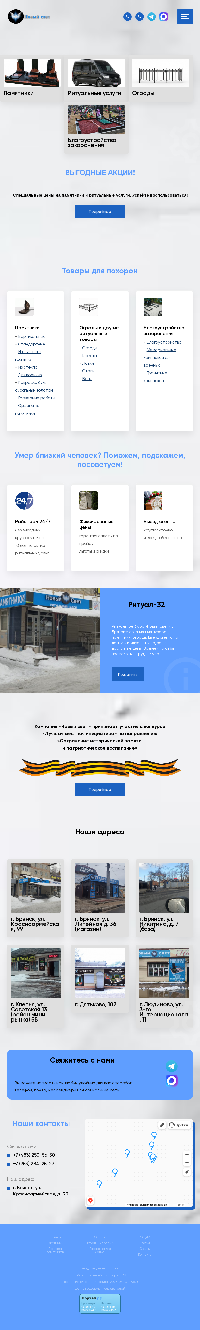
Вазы (87, 378)
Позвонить (128, 674)
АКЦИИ (145, 1237)
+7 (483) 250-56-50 (34, 1155)
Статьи (145, 1243)
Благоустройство (164, 342)
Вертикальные (32, 336)
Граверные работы (36, 397)
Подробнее (100, 211)
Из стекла (28, 367)
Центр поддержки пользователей (100, 1288)
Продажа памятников (55, 1250)
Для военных (30, 374)
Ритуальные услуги (100, 1243)
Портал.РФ (118, 1275)
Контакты (145, 1254)
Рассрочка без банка (100, 1250)
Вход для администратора (100, 1268)
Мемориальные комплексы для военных (160, 357)
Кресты (89, 355)
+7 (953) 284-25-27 (33, 1163)
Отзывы (145, 1248)
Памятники (55, 1243)
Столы (88, 371)
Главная (55, 1237)
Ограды (89, 347)
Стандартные (31, 344)
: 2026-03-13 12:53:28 (123, 1282)
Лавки (88, 363)
